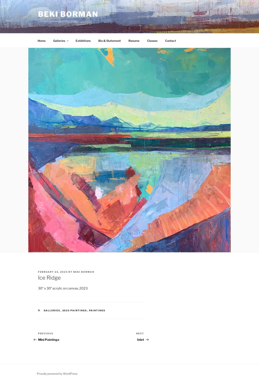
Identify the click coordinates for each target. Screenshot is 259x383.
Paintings (97, 310)
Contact (170, 40)
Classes (152, 40)
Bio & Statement (109, 40)
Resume (133, 40)
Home (42, 40)
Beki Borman (68, 14)
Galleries (61, 40)
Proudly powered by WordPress (57, 373)
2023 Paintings (74, 310)
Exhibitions (83, 40)
